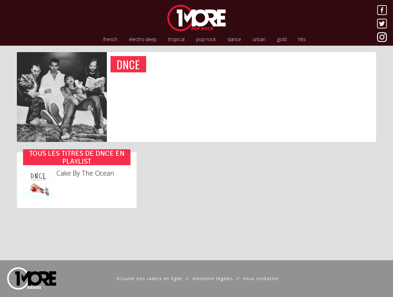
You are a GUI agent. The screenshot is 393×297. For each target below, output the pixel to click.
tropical (176, 39)
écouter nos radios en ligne (149, 278)
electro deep (143, 39)
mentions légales (213, 278)
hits (302, 39)
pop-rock (206, 39)
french (110, 39)
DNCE (128, 64)
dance (234, 39)
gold (281, 39)
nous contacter (261, 278)
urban (259, 39)
